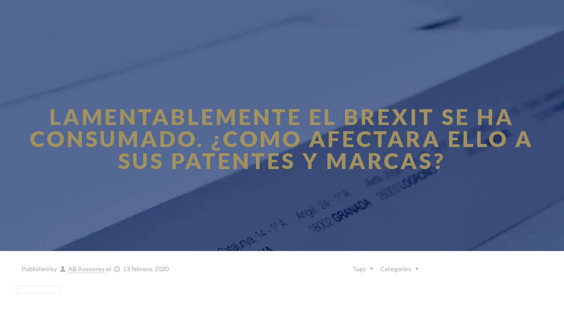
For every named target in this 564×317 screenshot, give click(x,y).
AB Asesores (86, 269)
